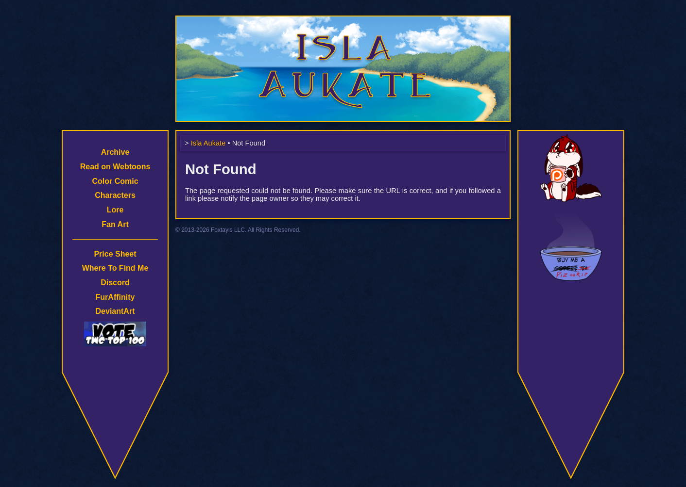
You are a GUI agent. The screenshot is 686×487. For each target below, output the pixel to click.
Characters (115, 195)
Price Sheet (115, 254)
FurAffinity (115, 297)
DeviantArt (115, 311)
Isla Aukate (343, 20)
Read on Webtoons (115, 166)
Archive (115, 152)
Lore (115, 210)
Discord (115, 282)
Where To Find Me (115, 268)
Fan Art (115, 224)
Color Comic (115, 181)
